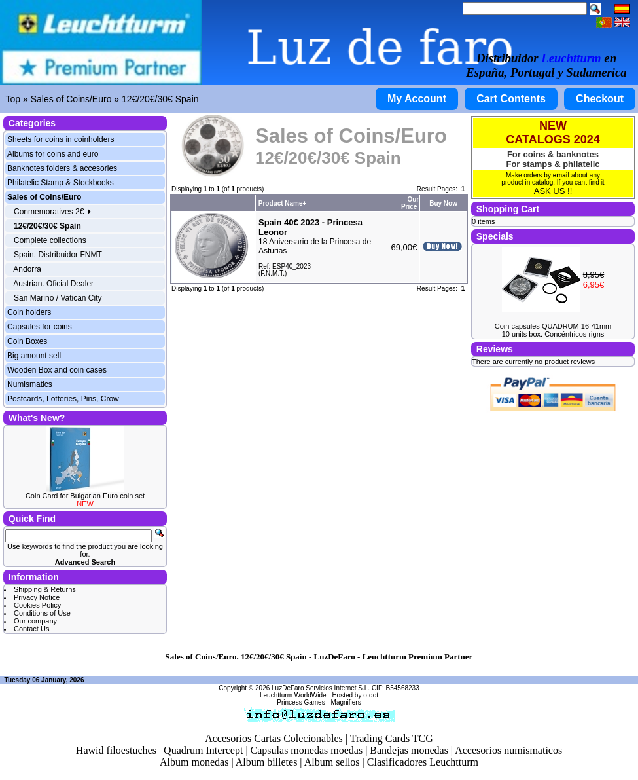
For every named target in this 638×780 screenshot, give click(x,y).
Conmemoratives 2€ (53, 211)
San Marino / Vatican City (58, 298)
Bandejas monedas (409, 750)
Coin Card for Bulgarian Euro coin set (85, 496)
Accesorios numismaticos (508, 750)
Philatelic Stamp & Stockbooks (60, 182)
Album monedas (194, 762)
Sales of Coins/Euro (71, 99)
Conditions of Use (42, 613)
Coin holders (29, 312)
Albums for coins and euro (52, 153)
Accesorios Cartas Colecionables (274, 738)
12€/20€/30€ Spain (160, 99)
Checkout (600, 98)
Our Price (410, 203)
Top (13, 99)
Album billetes (267, 762)
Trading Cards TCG (391, 738)
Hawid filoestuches (116, 750)
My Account (416, 98)
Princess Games (301, 702)
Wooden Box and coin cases (57, 370)
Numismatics (29, 384)
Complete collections (50, 240)
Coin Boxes (27, 341)
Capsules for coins (39, 326)
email (561, 175)
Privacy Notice (37, 597)
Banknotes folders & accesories (62, 168)
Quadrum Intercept (203, 750)
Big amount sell (34, 355)
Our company (35, 621)
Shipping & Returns (45, 589)
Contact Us (31, 629)
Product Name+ (282, 203)
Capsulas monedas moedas (307, 750)
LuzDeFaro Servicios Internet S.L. (321, 688)
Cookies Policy (37, 605)
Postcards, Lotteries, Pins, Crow (63, 398)
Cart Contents (511, 98)
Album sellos (332, 762)
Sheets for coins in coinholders (60, 139)
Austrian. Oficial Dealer (53, 283)
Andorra (27, 269)
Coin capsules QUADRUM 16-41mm (553, 326)
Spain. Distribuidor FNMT (58, 254)
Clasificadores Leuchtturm (422, 762)
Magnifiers (346, 702)
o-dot (370, 695)
